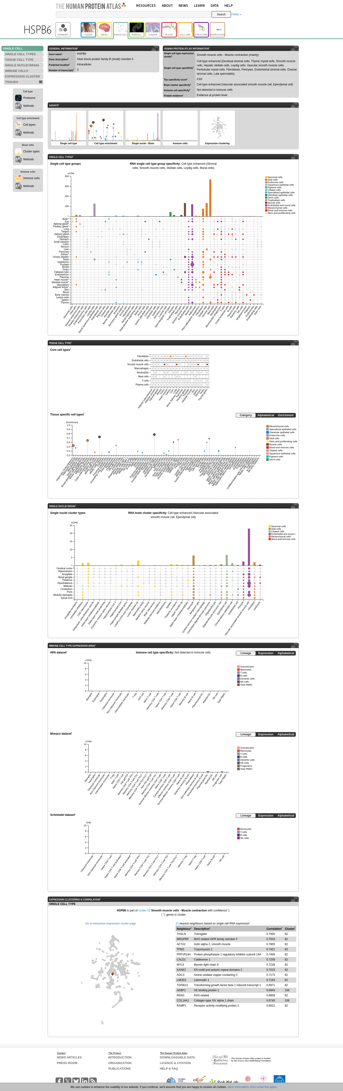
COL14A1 (183, 1000)
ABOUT (167, 5)
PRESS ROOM (67, 1063)
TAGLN (181, 934)
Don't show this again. (263, 1087)
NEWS (183, 5)
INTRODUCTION (120, 1057)
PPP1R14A (184, 954)
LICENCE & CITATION (175, 1063)
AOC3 (180, 975)
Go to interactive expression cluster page (110, 923)
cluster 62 (144, 910)
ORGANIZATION (119, 1063)
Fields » (236, 14)
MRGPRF (183, 939)
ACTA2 (181, 944)
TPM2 (180, 949)
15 (177, 923)
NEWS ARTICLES (69, 1057)
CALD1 (181, 959)
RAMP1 (181, 1005)
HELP (228, 5)
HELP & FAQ (169, 1068)
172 (163, 914)
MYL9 (180, 964)
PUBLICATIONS (119, 1068)
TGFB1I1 (182, 985)
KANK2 (181, 969)
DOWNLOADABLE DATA (177, 1057)
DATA (215, 5)
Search (221, 14)
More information (238, 1087)
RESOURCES (146, 5)
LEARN (199, 5)
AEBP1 (181, 990)
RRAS (180, 995)
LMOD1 (181, 980)
